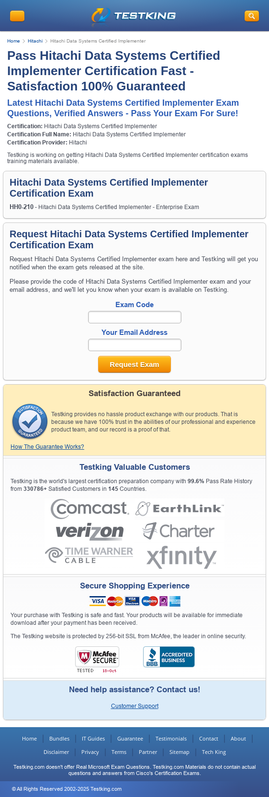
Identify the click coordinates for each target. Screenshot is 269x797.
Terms (119, 751)
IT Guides (93, 738)
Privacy (90, 751)
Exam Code (134, 304)
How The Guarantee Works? (47, 446)
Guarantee (130, 738)
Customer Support (134, 706)
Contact (208, 738)
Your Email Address (134, 332)
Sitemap (179, 751)
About (238, 738)
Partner (148, 751)
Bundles (59, 738)
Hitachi (35, 41)
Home (13, 41)
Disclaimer (56, 751)
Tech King (214, 751)
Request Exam (134, 364)
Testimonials (171, 738)
